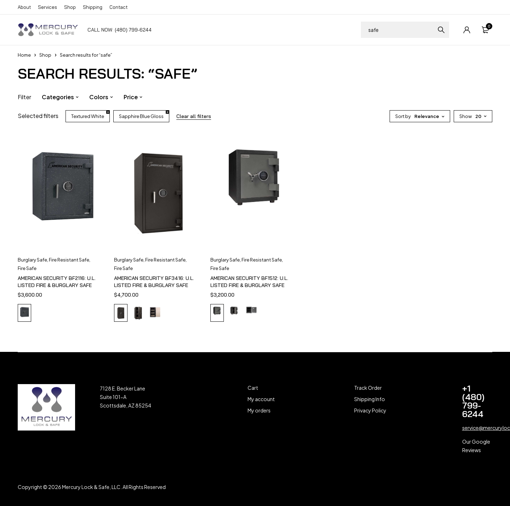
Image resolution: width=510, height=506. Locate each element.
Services (47, 7)
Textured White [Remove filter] (87, 116)
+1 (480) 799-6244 (473, 401)
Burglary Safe (32, 260)
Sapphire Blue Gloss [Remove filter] (141, 116)
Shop (70, 7)
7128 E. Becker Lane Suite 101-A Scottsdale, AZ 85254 (125, 397)
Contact (118, 7)
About (24, 7)
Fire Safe (27, 268)
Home (24, 55)
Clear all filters (193, 116)
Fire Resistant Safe (69, 260)
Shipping (92, 7)
